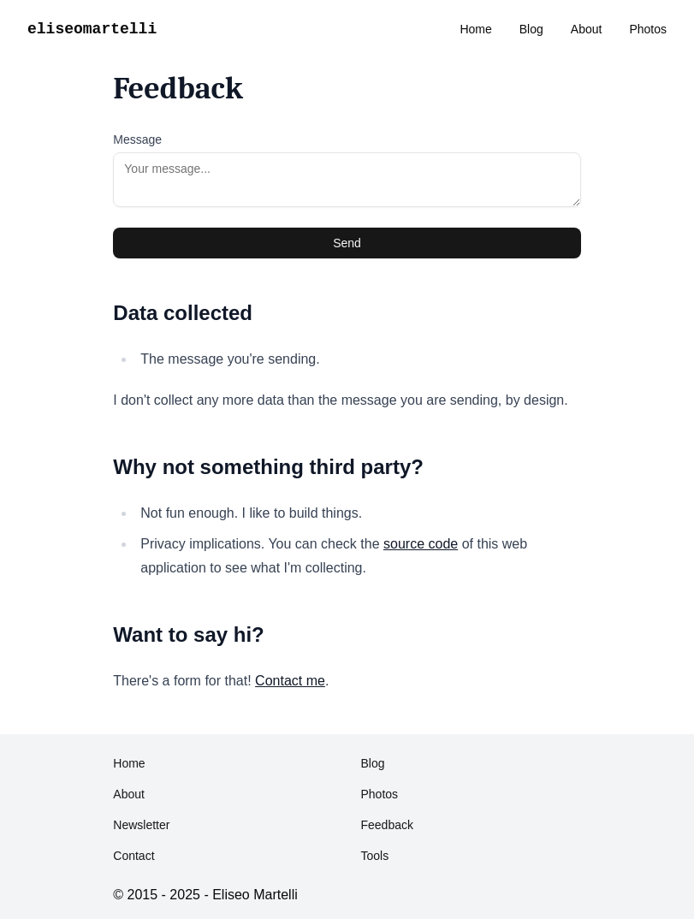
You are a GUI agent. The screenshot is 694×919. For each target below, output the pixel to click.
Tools (374, 856)
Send (347, 243)
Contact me (290, 680)
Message (137, 139)
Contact (133, 856)
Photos (648, 29)
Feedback (386, 825)
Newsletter (141, 825)
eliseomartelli (92, 29)
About (586, 29)
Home (475, 29)
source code (420, 544)
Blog (531, 29)
